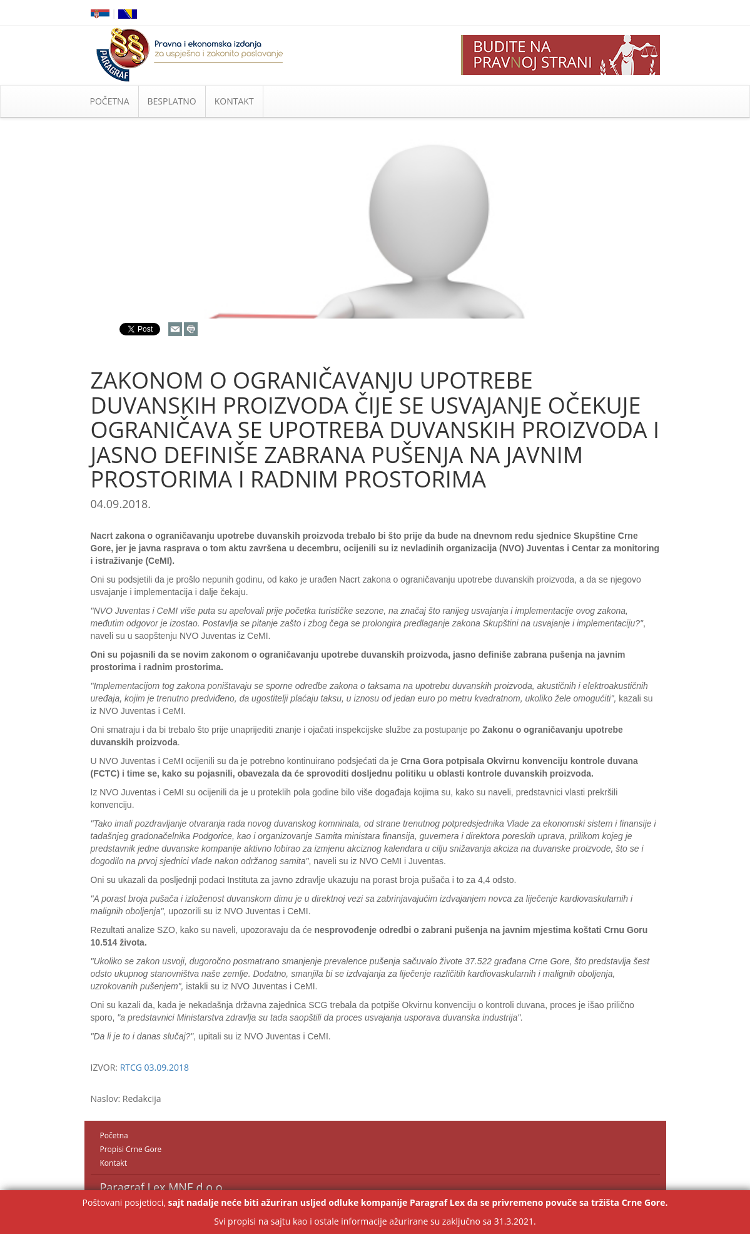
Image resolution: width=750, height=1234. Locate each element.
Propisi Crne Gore (131, 1149)
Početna (114, 1135)
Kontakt (113, 1163)
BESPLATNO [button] (172, 101)
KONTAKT (234, 101)
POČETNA (109, 101)
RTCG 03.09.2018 (154, 1067)
